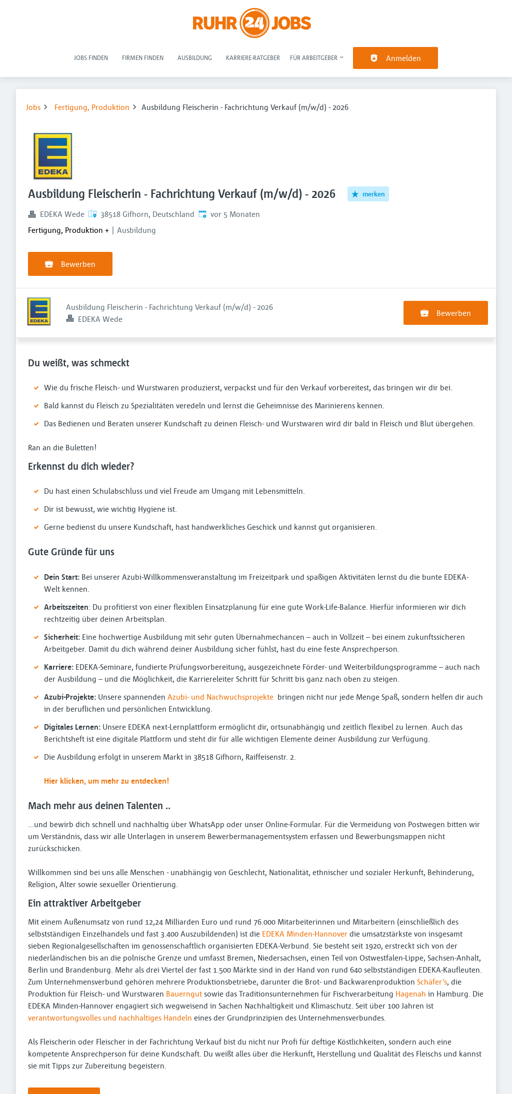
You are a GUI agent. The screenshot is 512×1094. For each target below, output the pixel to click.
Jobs (33, 107)
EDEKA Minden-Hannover (305, 884)
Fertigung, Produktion (92, 107)
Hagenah (411, 944)
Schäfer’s (432, 932)
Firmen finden (143, 57)
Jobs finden (91, 57)
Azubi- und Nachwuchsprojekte (221, 647)
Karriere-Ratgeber (253, 57)
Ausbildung (195, 57)
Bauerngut (184, 944)
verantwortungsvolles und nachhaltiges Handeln (110, 968)
